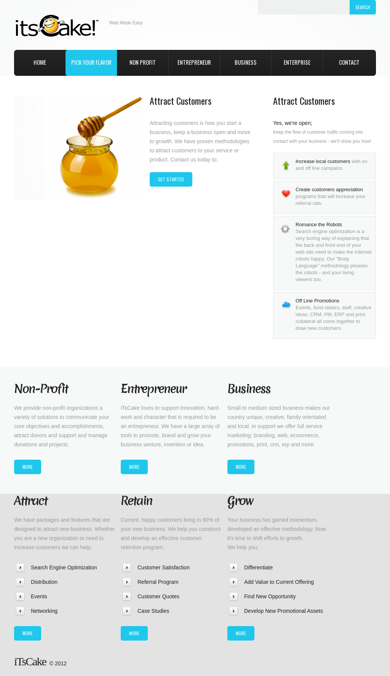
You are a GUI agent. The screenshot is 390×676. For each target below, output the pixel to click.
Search (362, 7)
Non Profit (142, 62)
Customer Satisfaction (163, 567)
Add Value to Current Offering (279, 582)
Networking (44, 611)
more (27, 466)
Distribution (44, 582)
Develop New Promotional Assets (283, 611)
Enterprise (297, 62)
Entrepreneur (194, 62)
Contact (349, 62)
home (40, 62)
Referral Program (157, 582)
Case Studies (153, 611)
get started (171, 179)
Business (246, 62)
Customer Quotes (158, 596)
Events (39, 596)
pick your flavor (91, 62)
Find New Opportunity (270, 596)
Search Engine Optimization (64, 567)
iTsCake (61, 23)
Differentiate (258, 567)
